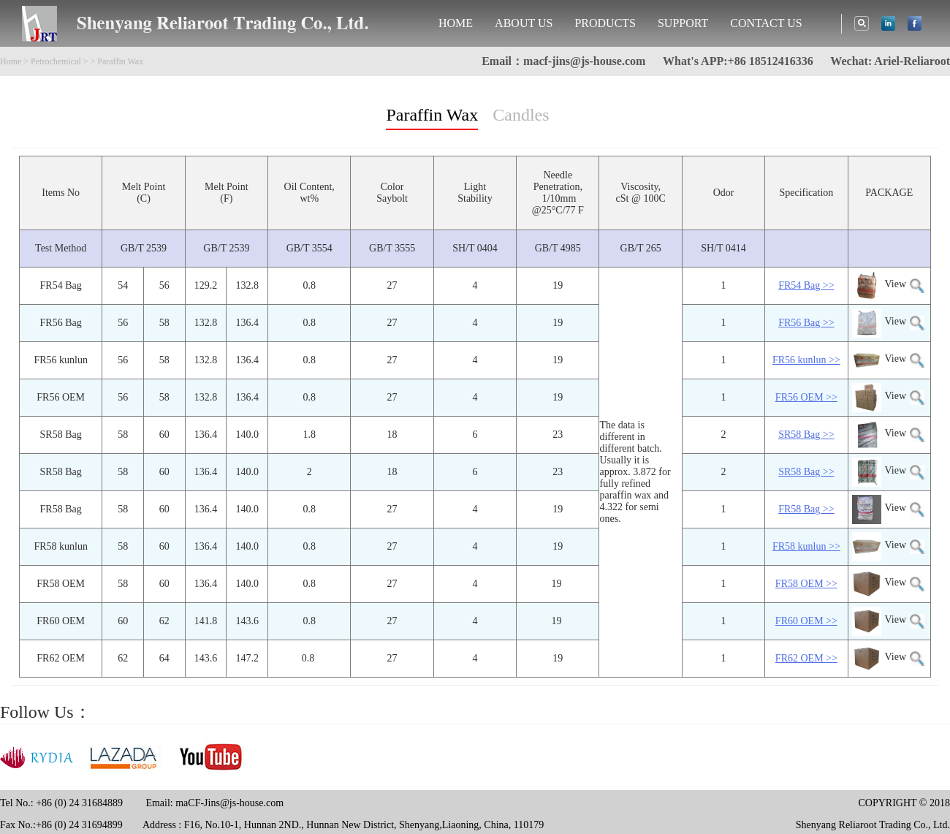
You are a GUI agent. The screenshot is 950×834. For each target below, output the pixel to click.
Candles (521, 114)
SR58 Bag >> (806, 434)
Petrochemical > (59, 61)
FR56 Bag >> (806, 322)
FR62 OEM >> (806, 658)
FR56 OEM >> (806, 397)
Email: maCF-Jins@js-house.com (214, 802)
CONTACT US (766, 23)
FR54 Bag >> (806, 285)
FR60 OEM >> (806, 620)
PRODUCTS (605, 23)
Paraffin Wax (432, 114)
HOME (455, 23)
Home (10, 61)
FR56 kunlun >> (806, 360)
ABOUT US (523, 23)
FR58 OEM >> (806, 583)
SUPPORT (683, 23)
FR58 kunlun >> (806, 546)
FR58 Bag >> (806, 509)
